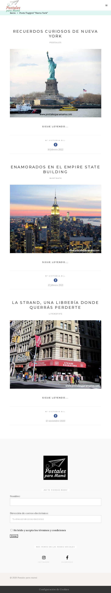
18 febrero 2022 (55, 149)
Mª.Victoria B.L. (55, 140)
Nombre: (15, 496)
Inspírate (55, 178)
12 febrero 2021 (55, 285)
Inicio (13, 13)
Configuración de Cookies (54, 589)
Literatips (55, 314)
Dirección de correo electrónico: (29, 513)
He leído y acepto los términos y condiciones (40, 530)
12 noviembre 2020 (55, 420)
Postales (56, 42)
